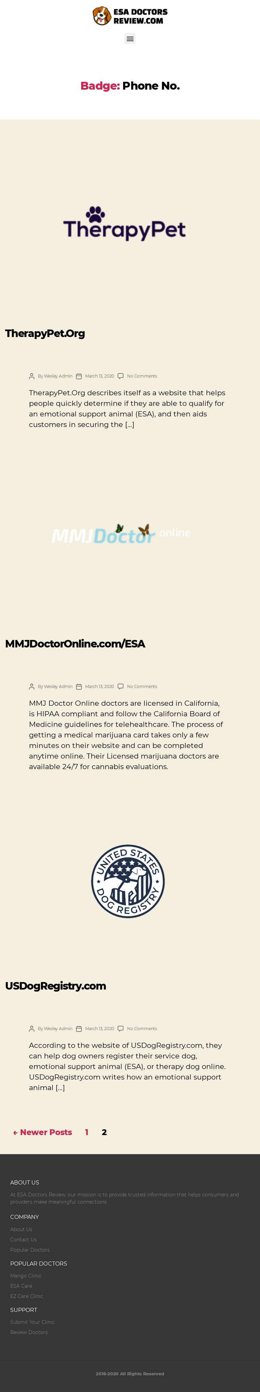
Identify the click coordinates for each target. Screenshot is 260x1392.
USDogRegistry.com (55, 986)
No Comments (142, 376)
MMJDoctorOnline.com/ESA (75, 644)
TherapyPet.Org (45, 333)
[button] (130, 38)
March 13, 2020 (99, 376)
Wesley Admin (58, 376)
